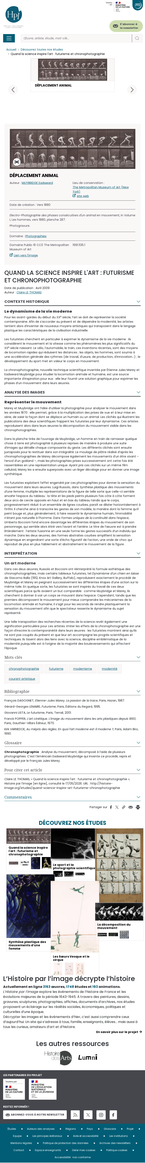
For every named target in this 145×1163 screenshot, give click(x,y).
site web (83, 197)
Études (12, 1129)
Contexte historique (26, 302)
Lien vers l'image (26, 257)
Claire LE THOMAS (29, 294)
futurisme (56, 670)
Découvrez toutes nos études (43, 50)
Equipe (17, 1136)
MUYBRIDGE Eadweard (37, 184)
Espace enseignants (48, 1150)
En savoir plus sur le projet (117, 1033)
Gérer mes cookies (83, 1150)
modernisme (82, 670)
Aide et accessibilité (85, 1136)
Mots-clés (13, 658)
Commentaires (18, 798)
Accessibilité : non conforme (73, 1157)
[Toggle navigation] (9, 38)
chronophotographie (24, 670)
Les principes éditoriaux (47, 1136)
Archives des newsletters (115, 1143)
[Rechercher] (76, 38)
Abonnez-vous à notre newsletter (35, 1116)
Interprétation (20, 554)
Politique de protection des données (66, 1143)
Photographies (35, 237)
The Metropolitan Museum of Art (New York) (101, 190)
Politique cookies (116, 1150)
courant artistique (22, 680)
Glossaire (13, 743)
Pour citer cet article (23, 771)
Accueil (11, 50)
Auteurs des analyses (41, 1129)
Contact (18, 1150)
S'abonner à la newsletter (129, 26)
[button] (132, 89)
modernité (109, 670)
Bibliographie (17, 692)
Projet (130, 1129)
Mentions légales (21, 1143)
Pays (90, 1129)
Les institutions (118, 1136)
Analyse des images (24, 393)
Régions (70, 1129)
